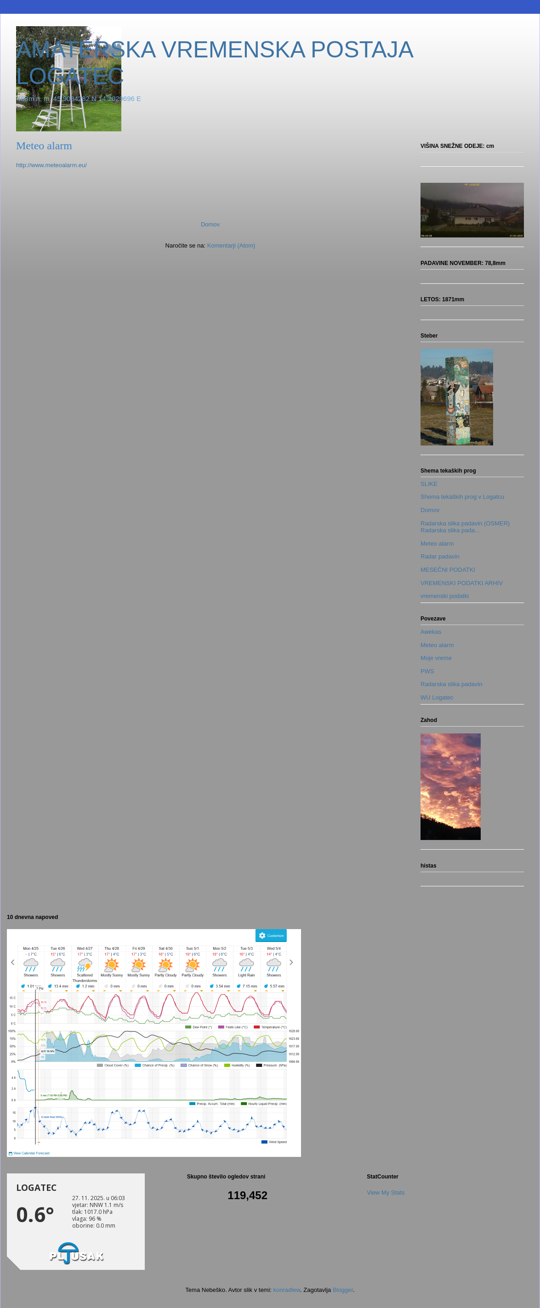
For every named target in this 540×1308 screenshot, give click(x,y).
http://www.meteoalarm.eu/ (51, 165)
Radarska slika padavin (451, 684)
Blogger (343, 1289)
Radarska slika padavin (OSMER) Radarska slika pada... (465, 527)
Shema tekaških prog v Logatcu (462, 496)
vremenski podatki (445, 595)
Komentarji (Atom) (231, 245)
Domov (210, 224)
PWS (427, 671)
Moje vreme (436, 657)
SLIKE (429, 483)
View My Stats (385, 1192)
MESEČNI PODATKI (448, 569)
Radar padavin (440, 556)
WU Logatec (437, 697)
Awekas (431, 631)
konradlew (287, 1289)
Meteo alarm (437, 543)
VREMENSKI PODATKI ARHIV (462, 583)
